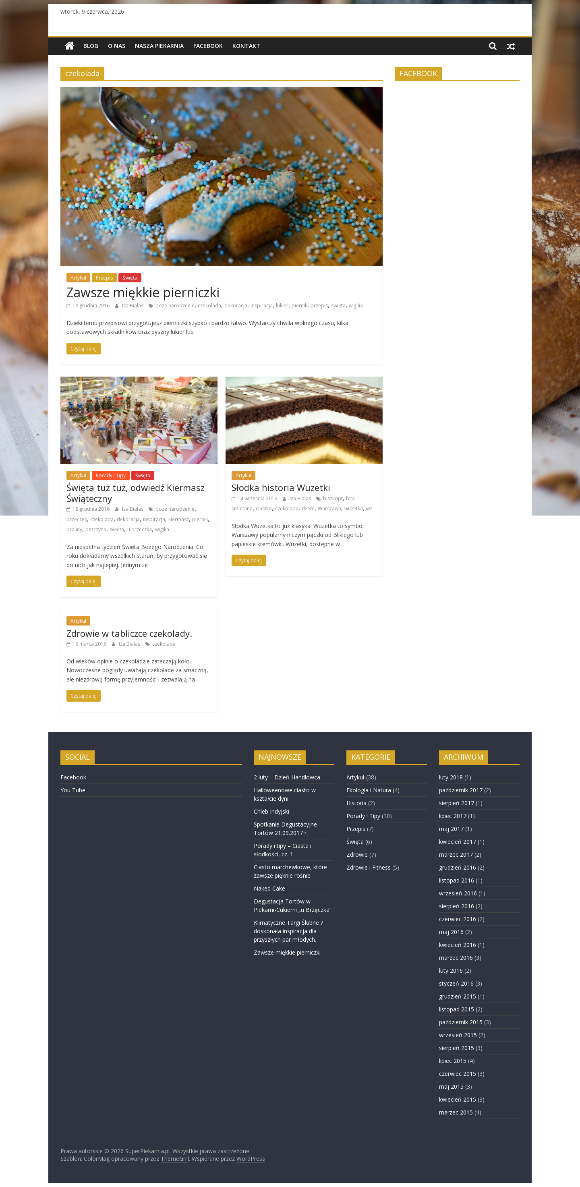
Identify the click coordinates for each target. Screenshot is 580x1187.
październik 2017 (461, 790)
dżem (308, 508)
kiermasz (178, 519)
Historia (356, 803)
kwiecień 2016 (457, 945)
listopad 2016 (456, 880)
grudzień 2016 (457, 867)
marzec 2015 (456, 1112)
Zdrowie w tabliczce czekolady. (129, 633)
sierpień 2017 (456, 803)
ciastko (264, 508)
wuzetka (353, 508)
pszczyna (95, 529)
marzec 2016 (456, 957)
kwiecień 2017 (457, 841)
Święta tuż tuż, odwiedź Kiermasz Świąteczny (135, 492)
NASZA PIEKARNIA (159, 46)
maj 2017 (451, 829)
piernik (299, 305)
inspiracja (262, 305)
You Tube (72, 790)
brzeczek (76, 519)
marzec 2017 (456, 854)
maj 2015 (451, 1086)
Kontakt (246, 46)
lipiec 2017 (452, 816)
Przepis (104, 277)
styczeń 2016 (456, 983)
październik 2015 (461, 1022)
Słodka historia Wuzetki (281, 487)
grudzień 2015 (457, 996)
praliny (74, 529)
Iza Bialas (133, 305)
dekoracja (235, 305)
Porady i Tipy (111, 475)
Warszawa (329, 508)
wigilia (356, 305)
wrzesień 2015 (458, 1035)
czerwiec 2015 (457, 1073)
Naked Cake (269, 888)
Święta (129, 277)
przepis (319, 305)
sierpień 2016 (456, 906)
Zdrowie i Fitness (368, 867)
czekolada (209, 305)
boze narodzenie (175, 305)
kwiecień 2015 (457, 1099)
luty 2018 (451, 777)
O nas (116, 46)
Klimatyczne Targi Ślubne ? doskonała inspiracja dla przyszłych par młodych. (288, 931)
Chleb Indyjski (271, 811)
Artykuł (78, 277)
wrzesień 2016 (458, 893)
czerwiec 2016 (457, 919)
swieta (338, 305)
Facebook (208, 46)
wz (369, 508)
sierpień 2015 (456, 1048)
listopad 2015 (456, 1009)
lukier (282, 305)
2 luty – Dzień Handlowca (287, 777)
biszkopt (333, 498)
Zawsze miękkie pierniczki (143, 292)
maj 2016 (451, 932)
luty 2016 (451, 970)
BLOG (90, 46)
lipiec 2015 (452, 1061)
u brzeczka (139, 529)
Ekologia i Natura (368, 790)
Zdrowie (357, 854)
